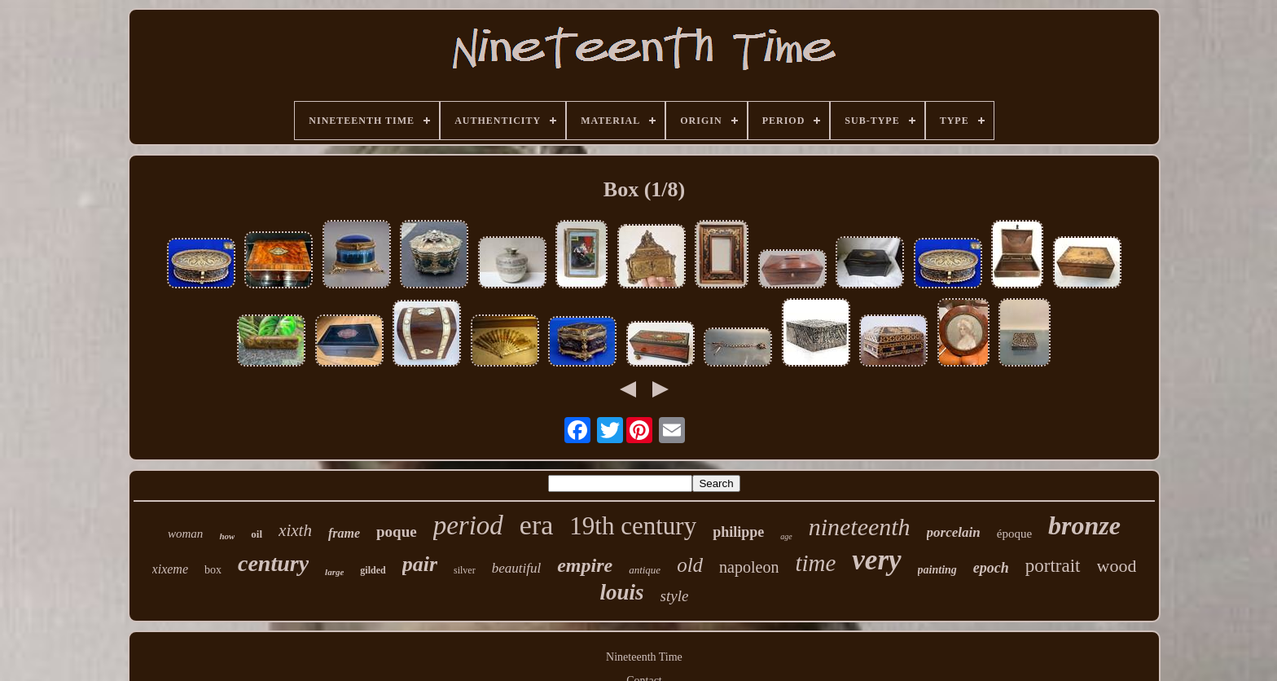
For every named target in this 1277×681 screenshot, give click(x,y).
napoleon (749, 567)
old (690, 565)
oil (256, 534)
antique (644, 570)
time (815, 563)
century (273, 563)
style (674, 595)
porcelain (954, 532)
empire (584, 565)
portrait (1053, 566)
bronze (1084, 525)
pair (419, 564)
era (537, 525)
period (468, 525)
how (227, 536)
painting (937, 570)
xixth (295, 530)
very (876, 560)
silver (465, 570)
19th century (632, 526)
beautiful (516, 568)
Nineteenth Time (644, 657)
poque (396, 531)
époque (1014, 533)
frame (344, 533)
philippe (738, 532)
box (213, 570)
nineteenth (860, 526)
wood (1117, 566)
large (334, 572)
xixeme (170, 569)
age (786, 536)
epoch (991, 568)
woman (185, 533)
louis (622, 592)
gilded (372, 570)
